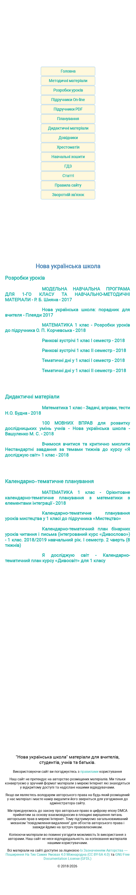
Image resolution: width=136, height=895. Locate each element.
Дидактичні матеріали (68, 128)
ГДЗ (68, 166)
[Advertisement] (68, 32)
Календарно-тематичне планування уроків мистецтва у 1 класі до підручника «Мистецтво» (67, 515)
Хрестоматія (68, 147)
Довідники (68, 137)
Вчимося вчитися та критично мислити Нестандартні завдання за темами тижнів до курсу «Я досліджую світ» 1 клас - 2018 (67, 449)
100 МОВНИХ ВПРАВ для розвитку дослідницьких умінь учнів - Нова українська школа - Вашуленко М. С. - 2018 (67, 428)
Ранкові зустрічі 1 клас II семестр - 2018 (84, 350)
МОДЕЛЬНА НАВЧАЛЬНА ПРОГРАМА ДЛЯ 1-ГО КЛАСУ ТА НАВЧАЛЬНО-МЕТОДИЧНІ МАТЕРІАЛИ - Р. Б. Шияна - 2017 (67, 294)
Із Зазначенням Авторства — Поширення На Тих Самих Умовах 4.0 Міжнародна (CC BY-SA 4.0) (67, 852)
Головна (68, 71)
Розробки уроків (68, 90)
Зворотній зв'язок (68, 194)
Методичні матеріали (68, 80)
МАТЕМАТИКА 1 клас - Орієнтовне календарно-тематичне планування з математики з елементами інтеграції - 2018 (67, 498)
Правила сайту (68, 185)
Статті (68, 175)
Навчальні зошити (68, 156)
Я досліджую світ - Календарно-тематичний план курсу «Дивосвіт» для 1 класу (67, 557)
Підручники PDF (68, 109)
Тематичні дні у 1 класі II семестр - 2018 (84, 370)
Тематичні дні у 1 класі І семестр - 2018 (83, 360)
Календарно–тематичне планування (49, 481)
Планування (68, 118)
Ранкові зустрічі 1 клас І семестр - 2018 (83, 340)
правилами (89, 772)
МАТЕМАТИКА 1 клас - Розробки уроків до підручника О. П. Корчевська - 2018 (67, 327)
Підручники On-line (68, 99)
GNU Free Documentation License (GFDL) (87, 856)
